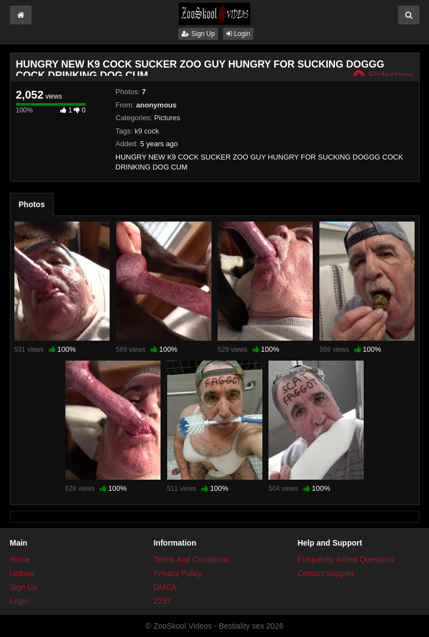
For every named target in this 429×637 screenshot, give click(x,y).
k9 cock (147, 131)
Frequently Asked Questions (345, 559)
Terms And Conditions (191, 559)
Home (20, 559)
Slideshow (383, 75)
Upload (22, 573)
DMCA (164, 587)
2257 (161, 601)
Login (238, 34)
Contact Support (325, 573)
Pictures (167, 118)
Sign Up (198, 34)
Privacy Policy (177, 573)
